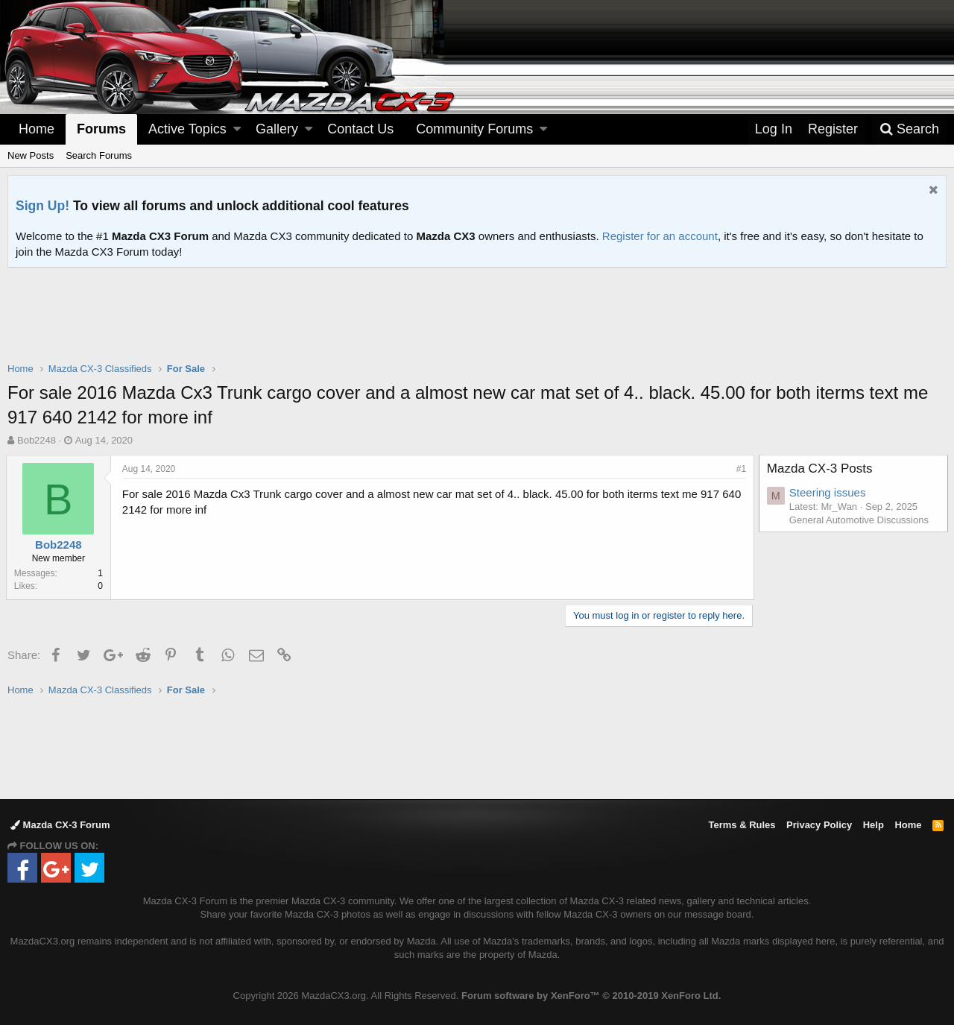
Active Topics (187, 129)
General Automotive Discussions (860, 520)
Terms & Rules (741, 824)
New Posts (30, 155)
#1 (740, 469)
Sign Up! (42, 205)
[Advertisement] (477, 308)
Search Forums (99, 155)
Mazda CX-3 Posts (821, 468)
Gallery (277, 129)
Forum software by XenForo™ (591, 995)
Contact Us (360, 129)
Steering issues (829, 492)
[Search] (909, 129)
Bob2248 (36, 440)
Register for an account (660, 236)
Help (873, 824)
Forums (101, 129)
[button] (237, 129)
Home (36, 129)
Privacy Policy (819, 824)
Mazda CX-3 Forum (60, 824)
